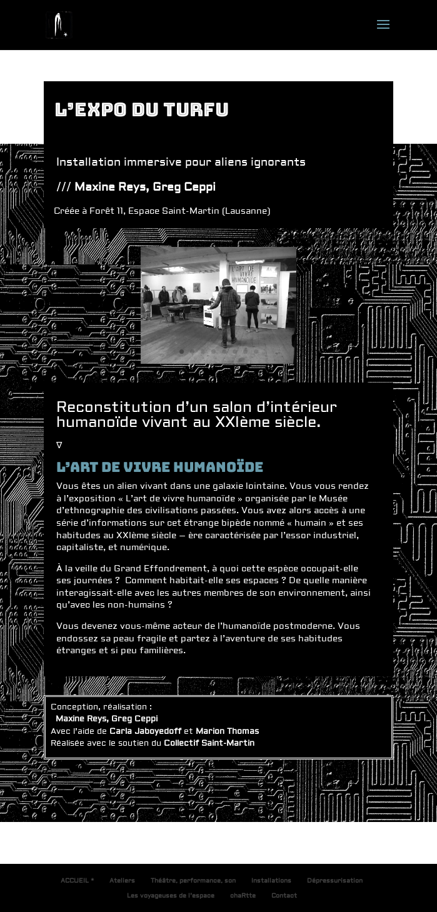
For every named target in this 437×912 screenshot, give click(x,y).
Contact (284, 895)
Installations (271, 880)
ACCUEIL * (77, 880)
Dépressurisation (335, 880)
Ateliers (122, 880)
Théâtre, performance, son (193, 880)
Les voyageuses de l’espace (170, 895)
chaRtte (243, 895)
